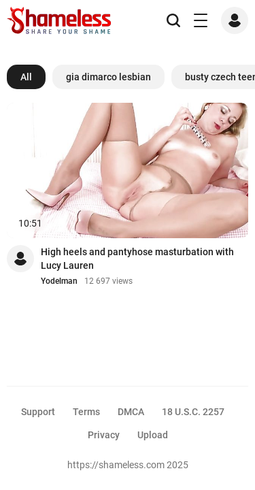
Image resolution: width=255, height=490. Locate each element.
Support (38, 411)
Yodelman (59, 281)
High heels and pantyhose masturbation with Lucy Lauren (137, 258)
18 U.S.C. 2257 (193, 411)
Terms (86, 411)
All (26, 76)
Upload (152, 434)
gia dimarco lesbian (108, 76)
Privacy (104, 434)
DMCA (131, 411)
